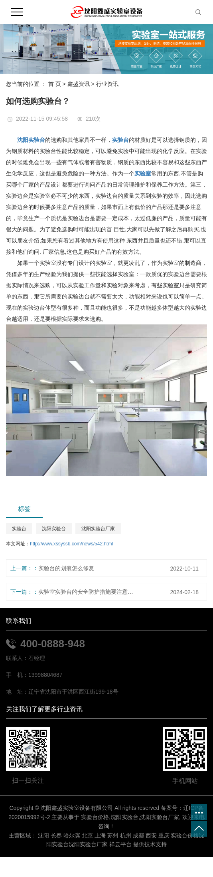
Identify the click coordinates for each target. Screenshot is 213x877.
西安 (151, 835)
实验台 (19, 528)
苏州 (112, 835)
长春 (56, 835)
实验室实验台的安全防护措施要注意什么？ (86, 592)
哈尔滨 (71, 835)
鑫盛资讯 (78, 84)
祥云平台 (120, 844)
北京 (87, 835)
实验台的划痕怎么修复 (66, 568)
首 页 (54, 84)
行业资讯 (107, 84)
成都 (138, 835)
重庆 (164, 835)
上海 (100, 835)
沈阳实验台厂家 (98, 528)
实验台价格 (95, 817)
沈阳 (43, 835)
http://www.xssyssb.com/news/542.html (71, 544)
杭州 (125, 835)
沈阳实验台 (54, 528)
